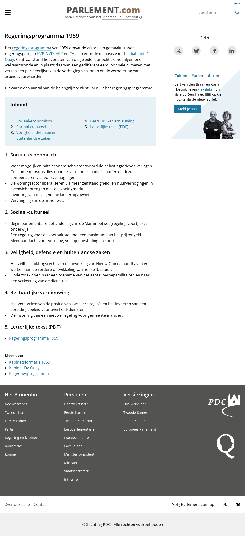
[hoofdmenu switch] (8, 14)
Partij (9, 429)
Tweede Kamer (17, 412)
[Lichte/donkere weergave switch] (239, 4)
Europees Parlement (139, 429)
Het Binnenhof (22, 394)
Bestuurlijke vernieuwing (112, 121)
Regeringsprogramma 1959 (33, 338)
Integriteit (72, 479)
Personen (75, 394)
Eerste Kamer (15, 421)
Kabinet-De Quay (24, 367)
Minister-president (79, 454)
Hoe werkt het (16, 404)
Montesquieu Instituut (120, 17)
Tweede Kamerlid (78, 421)
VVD (50, 53)
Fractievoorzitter (77, 437)
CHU (73, 53)
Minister (71, 462)
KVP (40, 53)
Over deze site (17, 504)
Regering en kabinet (21, 437)
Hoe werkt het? (76, 404)
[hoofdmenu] (10, 14)
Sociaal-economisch (34, 121)
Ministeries (14, 446)
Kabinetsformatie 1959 (29, 362)
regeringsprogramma (31, 47)
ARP (59, 53)
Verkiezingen (138, 394)
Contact (41, 504)
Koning (10, 454)
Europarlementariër (80, 429)
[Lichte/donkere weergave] (239, 4)
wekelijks (205, 89)
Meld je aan (187, 108)
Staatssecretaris (77, 471)
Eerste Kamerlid (77, 412)
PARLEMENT (103, 10)
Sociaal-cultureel (31, 126)
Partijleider (73, 446)
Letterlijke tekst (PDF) (109, 126)
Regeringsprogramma (29, 373)
